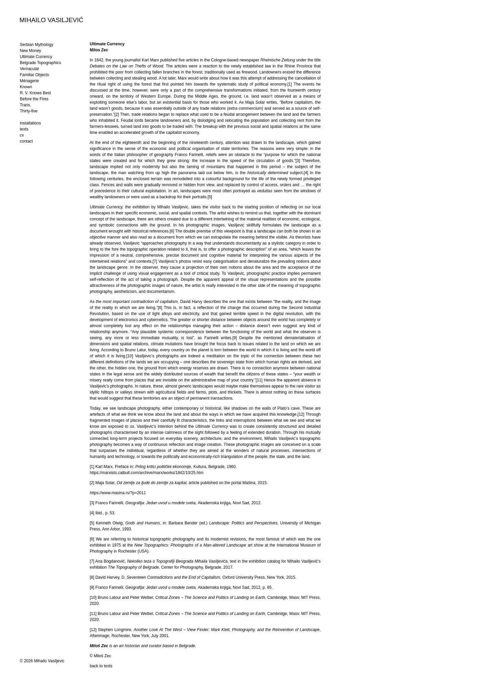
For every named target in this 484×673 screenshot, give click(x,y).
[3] (297, 160)
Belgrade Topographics (40, 62)
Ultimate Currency (36, 56)
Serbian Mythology (36, 44)
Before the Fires (34, 99)
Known (26, 87)
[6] (172, 231)
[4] (306, 172)
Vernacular (29, 68)
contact (26, 141)
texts (24, 129)
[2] (116, 114)
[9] (234, 337)
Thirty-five (29, 111)
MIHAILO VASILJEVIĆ (51, 19)
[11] (259, 380)
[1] (289, 84)
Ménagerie (29, 81)
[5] (210, 197)
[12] (300, 414)
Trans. (25, 105)
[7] (155, 261)
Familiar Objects (34, 74)
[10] (129, 356)
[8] (160, 307)
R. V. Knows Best (35, 93)
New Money (30, 50)
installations (30, 123)
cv (22, 135)
